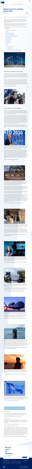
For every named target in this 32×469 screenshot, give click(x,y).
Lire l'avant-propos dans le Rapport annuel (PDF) (10, 86)
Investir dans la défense (8, 37)
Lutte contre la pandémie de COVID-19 (10, 34)
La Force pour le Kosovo (9, 48)
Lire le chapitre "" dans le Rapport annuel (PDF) (11, 400)
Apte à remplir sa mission (8, 39)
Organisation (7, 43)
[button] (30, 0)
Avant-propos (7, 28)
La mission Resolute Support (10, 46)
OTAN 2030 (7, 31)
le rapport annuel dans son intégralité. (16, 51)
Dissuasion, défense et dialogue (9, 33)
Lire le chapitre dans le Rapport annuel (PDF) (11, 159)
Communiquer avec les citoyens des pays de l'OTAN (12, 36)
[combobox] (30, 0)
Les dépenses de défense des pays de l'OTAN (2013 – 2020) (13, 49)
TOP (27, 129)
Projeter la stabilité (8, 40)
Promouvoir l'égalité (8, 42)
